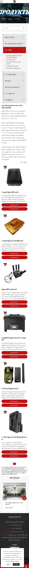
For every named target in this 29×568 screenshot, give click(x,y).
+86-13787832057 (16, 528)
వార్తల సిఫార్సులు (14, 478)
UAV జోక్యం (17, 19)
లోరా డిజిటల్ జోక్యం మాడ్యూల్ (13, 44)
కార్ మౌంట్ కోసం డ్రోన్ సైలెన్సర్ (13, 68)
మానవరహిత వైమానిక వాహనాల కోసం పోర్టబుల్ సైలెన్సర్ (15, 20)
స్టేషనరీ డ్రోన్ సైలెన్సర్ (11, 59)
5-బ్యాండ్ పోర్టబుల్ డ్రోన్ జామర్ (10, 192)
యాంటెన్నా (8, 81)
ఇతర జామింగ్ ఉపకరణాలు (12, 87)
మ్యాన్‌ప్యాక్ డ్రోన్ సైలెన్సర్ (12, 66)
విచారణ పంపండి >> (14, 209)
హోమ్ (5, 19)
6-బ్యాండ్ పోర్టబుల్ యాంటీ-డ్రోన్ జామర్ (12, 241)
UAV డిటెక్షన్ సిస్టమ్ (10, 74)
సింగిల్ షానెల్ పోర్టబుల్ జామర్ (10, 388)
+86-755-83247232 (15, 525)
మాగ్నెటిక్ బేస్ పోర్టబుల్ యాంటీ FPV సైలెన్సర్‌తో (14, 339)
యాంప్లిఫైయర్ (8, 100)
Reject (8, 564)
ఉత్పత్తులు (10, 19)
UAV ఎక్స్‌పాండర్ (9, 93)
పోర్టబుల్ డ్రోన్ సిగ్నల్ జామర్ (9, 289)
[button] (4, 498)
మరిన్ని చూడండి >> (14, 205)
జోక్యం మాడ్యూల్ (9, 37)
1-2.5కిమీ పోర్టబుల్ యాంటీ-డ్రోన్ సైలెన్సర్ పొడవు (14, 438)
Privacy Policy (15, 561)
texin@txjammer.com (17, 531)
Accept (16, 564)
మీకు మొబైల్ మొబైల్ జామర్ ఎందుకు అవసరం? (14, 503)
